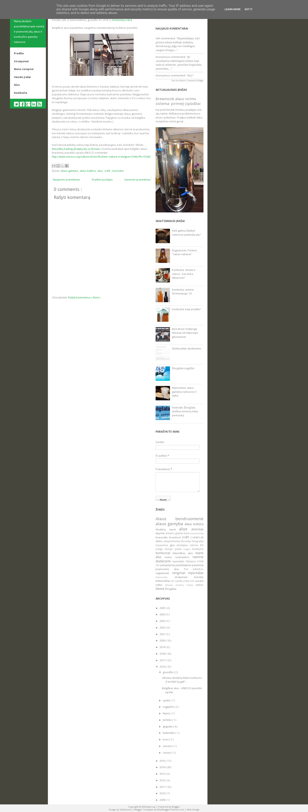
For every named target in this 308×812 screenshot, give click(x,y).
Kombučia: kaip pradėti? (186, 309)
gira (173, 545)
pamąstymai (168, 565)
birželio (167, 720)
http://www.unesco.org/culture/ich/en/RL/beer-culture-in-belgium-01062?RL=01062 (101, 156)
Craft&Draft (196, 537)
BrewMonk (175, 537)
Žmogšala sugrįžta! (183, 368)
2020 (163, 640)
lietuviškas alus (184, 553)
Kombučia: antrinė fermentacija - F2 (183, 291)
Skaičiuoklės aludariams (186, 348)
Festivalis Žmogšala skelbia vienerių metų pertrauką (185, 411)
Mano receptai (24, 69)
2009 (163, 800)
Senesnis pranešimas (137, 179)
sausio (167, 752)
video (160, 585)
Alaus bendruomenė (179, 518)
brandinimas (197, 533)
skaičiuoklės (165, 577)
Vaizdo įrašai (22, 77)
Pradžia (19, 53)
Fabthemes (126, 809)
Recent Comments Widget (191, 80)
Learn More (233, 9)
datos (160, 541)
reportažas (195, 573)
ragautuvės (164, 573)
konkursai (164, 553)
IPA (201, 545)
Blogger (176, 806)
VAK (192, 581)
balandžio (169, 733)
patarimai (197, 565)
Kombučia (20, 93)
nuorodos (118, 171)
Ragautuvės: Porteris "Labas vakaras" (184, 252)
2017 (163, 660)
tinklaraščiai (163, 581)
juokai (179, 549)
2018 (163, 653)
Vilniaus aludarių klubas (180, 585)
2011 (163, 787)
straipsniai (184, 577)
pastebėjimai (184, 565)
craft (108, 171)
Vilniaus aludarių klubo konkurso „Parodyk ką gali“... (182, 680)
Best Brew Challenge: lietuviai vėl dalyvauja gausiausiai (185, 332)
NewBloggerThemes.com (171, 809)
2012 (163, 780)
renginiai (180, 573)
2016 (163, 666)
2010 (163, 793)
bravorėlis (162, 537)
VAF (173, 581)
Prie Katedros (193, 569)
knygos (188, 549)
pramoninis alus (170, 569)
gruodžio (168, 672)
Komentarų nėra (122, 20)
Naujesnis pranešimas (66, 179)
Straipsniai (21, 61)
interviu (195, 545)
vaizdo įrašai (183, 580)
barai (187, 533)
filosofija (186, 541)
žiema (160, 588)
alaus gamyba (70, 171)
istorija (170, 549)
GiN (158, 38)
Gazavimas (163, 545)
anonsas (197, 529)
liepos (167, 713)
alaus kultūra (88, 171)
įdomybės (183, 545)
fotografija (197, 541)
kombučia (197, 549)
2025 (163, 608)
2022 (163, 627)
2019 (163, 647)
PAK (158, 565)
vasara (199, 581)
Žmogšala (170, 589)
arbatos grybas (174, 533)
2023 (163, 621)
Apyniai (160, 533)
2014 (163, 767)
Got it (249, 9)
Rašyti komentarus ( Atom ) (84, 297)
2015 (163, 761)
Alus (17, 85)
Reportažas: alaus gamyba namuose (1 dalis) (184, 391)
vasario (168, 746)
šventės (198, 577)
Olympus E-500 (194, 561)
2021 (163, 634)
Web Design (193, 809)
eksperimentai (172, 541)
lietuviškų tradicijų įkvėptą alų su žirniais (76, 149)
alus (100, 171)
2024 (163, 614)
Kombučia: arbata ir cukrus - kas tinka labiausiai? (183, 273)
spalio (167, 700)
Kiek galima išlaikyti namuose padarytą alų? (186, 232)
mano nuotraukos (178, 557)
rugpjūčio (169, 706)
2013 (163, 773)
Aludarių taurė (167, 529)
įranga (160, 549)
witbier (199, 584)
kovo (166, 739)
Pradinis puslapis (102, 179)
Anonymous (163, 57)
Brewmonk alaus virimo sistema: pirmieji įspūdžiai (178, 101)
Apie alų (151, 806)
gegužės (168, 726)
